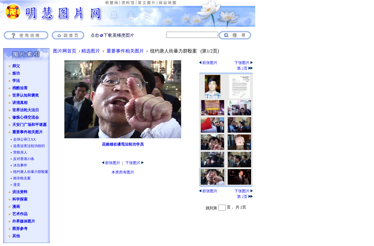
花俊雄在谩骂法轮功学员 (123, 144)
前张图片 (111, 163)
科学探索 (20, 199)
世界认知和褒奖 (25, 95)
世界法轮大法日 (25, 110)
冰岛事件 (20, 165)
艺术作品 (20, 214)
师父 (16, 66)
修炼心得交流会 (25, 117)
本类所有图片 (122, 172)
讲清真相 (20, 103)
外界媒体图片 (23, 221)
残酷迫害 (20, 88)
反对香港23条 (23, 159)
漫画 (16, 207)
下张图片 (134, 163)
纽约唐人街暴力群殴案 (30, 172)
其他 (16, 236)
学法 (16, 81)
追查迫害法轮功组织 (29, 146)
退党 (16, 185)
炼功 (16, 73)
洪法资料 (20, 192)
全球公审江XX (24, 139)
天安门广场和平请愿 (29, 125)
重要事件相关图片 (27, 132)
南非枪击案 (22, 178)
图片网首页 (64, 50)
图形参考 (20, 229)
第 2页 (245, 68)
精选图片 (90, 50)
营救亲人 (20, 152)
